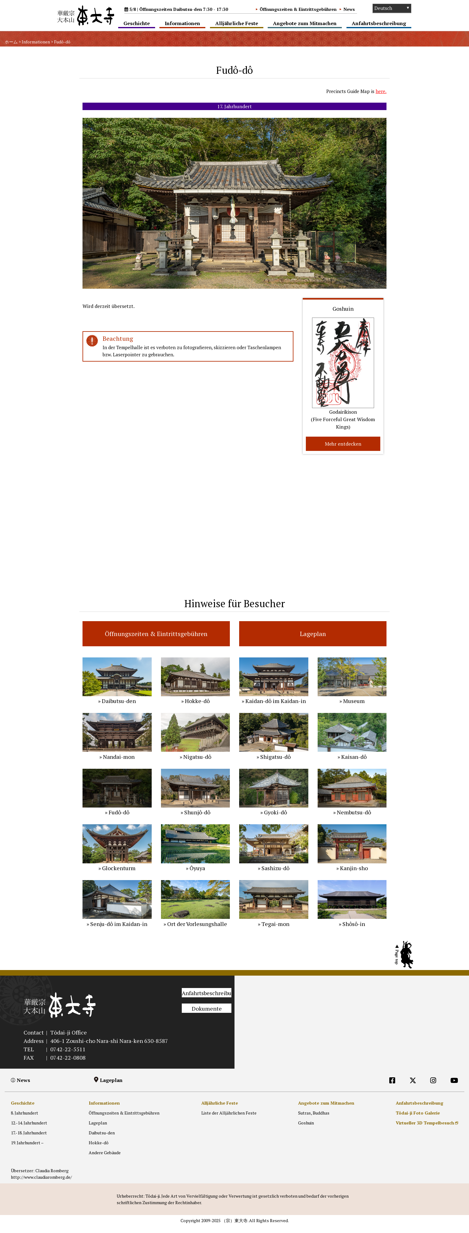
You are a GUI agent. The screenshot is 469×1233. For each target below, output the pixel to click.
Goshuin (306, 1130)
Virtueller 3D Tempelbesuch (425, 1130)
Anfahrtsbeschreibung (379, 23)
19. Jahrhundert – (27, 1150)
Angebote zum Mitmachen (305, 23)
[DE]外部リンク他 (413, 1100)
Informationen (182, 23)
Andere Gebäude (105, 1160)
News (349, 9)
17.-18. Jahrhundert (29, 1140)
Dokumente (207, 1015)
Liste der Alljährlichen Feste (229, 1120)
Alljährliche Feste (236, 23)
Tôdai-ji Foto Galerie (418, 1120)
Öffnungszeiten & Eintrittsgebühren (298, 9)
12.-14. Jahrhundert (29, 1130)
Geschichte (136, 23)
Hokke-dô (99, 1150)
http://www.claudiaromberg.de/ (41, 1184)
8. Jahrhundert (24, 1120)
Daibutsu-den (102, 1140)
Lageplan (111, 1087)
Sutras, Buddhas (313, 1120)
